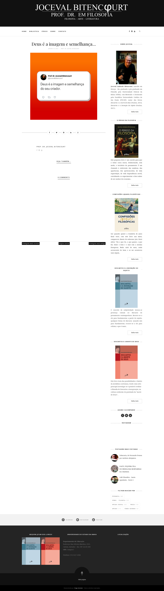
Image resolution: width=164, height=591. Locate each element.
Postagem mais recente (30, 243)
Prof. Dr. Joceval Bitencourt (51, 147)
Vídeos (45, 31)
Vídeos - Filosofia (118, 500)
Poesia (132, 504)
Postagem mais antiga (97, 243)
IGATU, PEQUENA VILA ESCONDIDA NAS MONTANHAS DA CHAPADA (130, 469)
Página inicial (64, 243)
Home (24, 31)
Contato (62, 31)
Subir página (82, 579)
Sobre (53, 31)
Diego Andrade (78, 588)
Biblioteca (34, 31)
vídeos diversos (130, 508)
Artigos (114, 508)
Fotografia (115, 496)
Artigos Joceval (117, 504)
